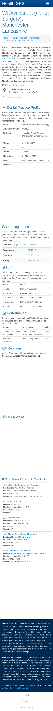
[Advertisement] (26, 196)
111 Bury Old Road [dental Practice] (21, 485)
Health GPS (13, 3)
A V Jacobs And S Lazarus (16, 550)
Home (6, 38)
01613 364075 (15, 97)
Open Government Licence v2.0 (17, 688)
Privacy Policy (26, 707)
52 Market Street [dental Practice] (20, 534)
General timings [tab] (11, 244)
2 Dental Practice (12, 501)
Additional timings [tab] (31, 244)
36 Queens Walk (11, 518)
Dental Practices (20, 38)
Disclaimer (26, 701)
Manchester (35, 38)
